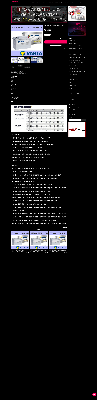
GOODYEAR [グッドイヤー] (74, 68)
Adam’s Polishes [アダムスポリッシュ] (76, 49)
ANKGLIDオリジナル (73, 40)
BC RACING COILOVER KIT (74, 51)
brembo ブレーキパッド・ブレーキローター (76, 63)
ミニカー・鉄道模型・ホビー (74, 74)
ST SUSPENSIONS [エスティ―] (75, 60)
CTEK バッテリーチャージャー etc (75, 77)
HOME (32, 2)
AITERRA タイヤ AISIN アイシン (75, 93)
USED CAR (73, 2)
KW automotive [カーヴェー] (74, 57)
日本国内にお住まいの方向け (55, 45)
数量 (45, 32)
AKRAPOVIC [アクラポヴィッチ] (75, 54)
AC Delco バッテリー (73, 90)
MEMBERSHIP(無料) (59, 2)
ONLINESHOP (38, 2)
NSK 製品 (70, 88)
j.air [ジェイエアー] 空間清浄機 (75, 71)
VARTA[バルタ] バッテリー (74, 43)
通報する (65, 227)
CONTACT (67, 2)
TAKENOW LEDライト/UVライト (75, 79)
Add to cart (55, 42)
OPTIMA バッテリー (73, 85)
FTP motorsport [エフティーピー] (75, 65)
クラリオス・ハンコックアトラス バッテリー (76, 46)
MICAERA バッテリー (73, 82)
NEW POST (51, 2)
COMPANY (45, 2)
